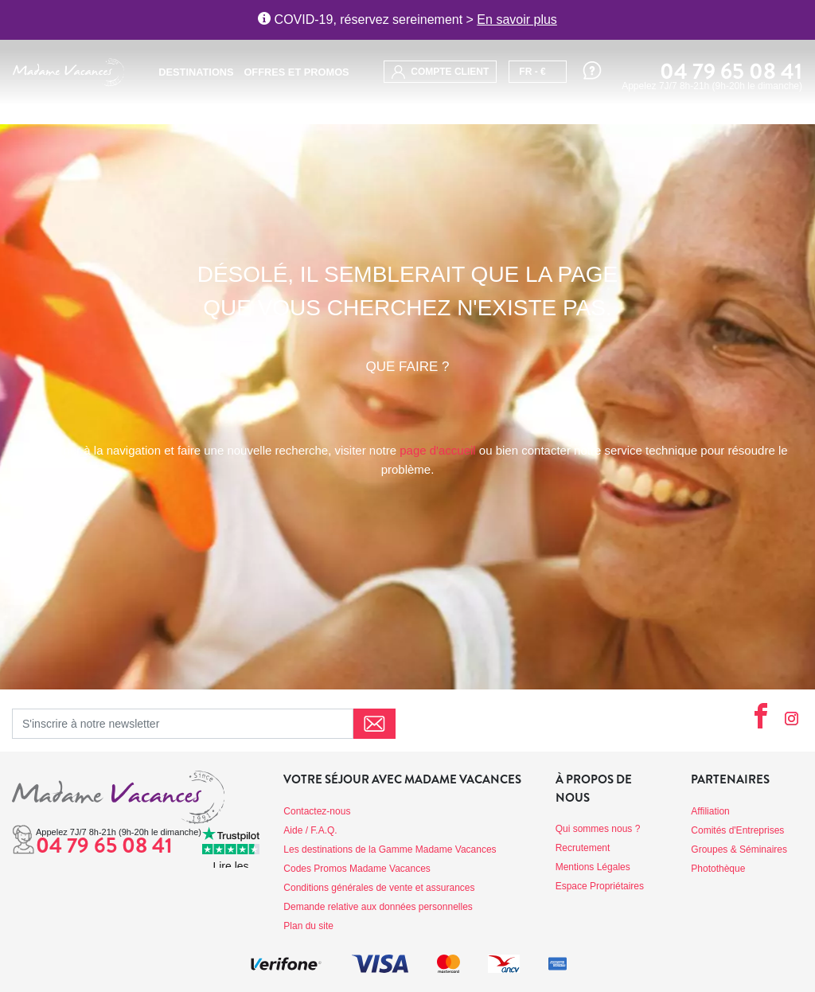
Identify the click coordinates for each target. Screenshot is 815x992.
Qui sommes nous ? (598, 828)
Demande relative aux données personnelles (378, 906)
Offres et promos (296, 72)
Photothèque (718, 868)
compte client (440, 72)
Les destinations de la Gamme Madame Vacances (389, 849)
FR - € (532, 71)
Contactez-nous (316, 811)
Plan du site (308, 925)
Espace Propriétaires (600, 886)
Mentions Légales (593, 867)
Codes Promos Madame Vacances (357, 868)
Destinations (195, 72)
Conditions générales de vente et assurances (378, 887)
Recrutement (583, 847)
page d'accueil (437, 450)
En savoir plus (517, 19)
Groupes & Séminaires (739, 849)
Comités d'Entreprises (737, 830)
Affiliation (710, 811)
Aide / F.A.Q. (310, 830)
